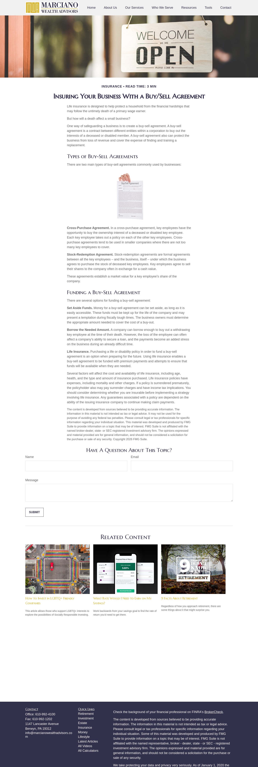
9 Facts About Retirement (179, 598)
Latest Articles (88, 741)
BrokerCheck (213, 712)
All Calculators (88, 750)
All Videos (85, 746)
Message (31, 480)
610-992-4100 (45, 714)
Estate (82, 723)
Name (29, 457)
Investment (86, 718)
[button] (91, 7)
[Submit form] (34, 512)
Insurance (85, 727)
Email (135, 457)
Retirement (86, 714)
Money (83, 732)
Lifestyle (84, 737)
